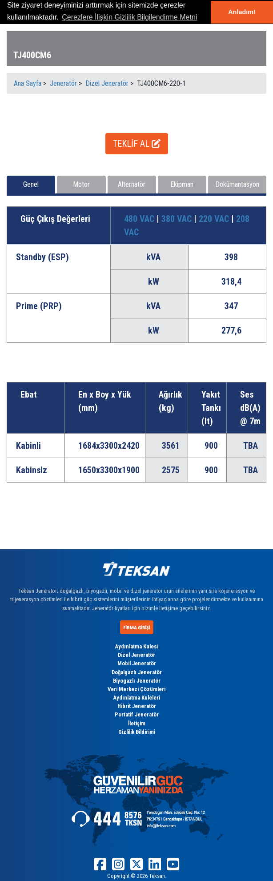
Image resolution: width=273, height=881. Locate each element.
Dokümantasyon (237, 184)
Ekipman (181, 184)
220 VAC (215, 218)
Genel (31, 184)
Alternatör (131, 184)
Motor (81, 184)
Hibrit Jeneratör (136, 706)
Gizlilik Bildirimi (136, 731)
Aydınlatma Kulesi (136, 646)
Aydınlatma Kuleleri (136, 697)
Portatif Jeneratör (137, 714)
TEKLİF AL (137, 143)
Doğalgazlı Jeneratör (137, 672)
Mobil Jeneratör (136, 663)
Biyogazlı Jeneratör (137, 680)
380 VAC (177, 218)
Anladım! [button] (242, 12)
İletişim (136, 723)
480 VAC (140, 218)
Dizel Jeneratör (136, 655)
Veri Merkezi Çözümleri (136, 689)
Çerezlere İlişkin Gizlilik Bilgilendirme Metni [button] (129, 17)
